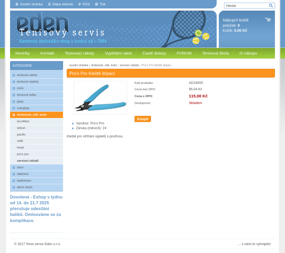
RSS (86, 4)
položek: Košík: (236, 25)
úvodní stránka (78, 65)
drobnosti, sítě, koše (104, 65)
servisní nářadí (129, 65)
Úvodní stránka (31, 4)
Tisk (103, 4)
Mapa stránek (62, 4)
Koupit (142, 119)
